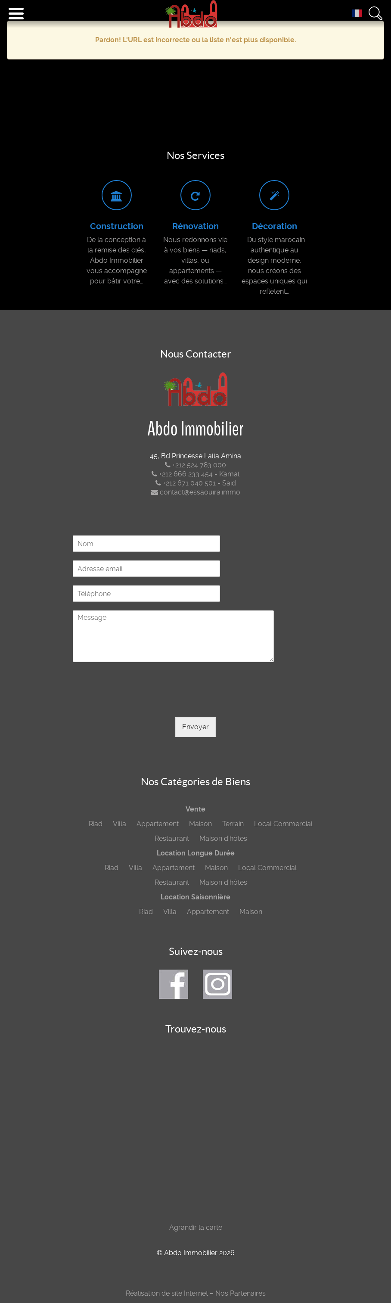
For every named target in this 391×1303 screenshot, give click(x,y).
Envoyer (195, 727)
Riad (95, 824)
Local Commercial (283, 824)
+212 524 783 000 (195, 465)
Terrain (233, 824)
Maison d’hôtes (223, 838)
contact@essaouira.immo (195, 492)
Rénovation (195, 226)
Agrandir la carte (195, 1227)
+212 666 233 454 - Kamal (195, 474)
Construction (116, 226)
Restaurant (172, 838)
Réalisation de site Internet (167, 1293)
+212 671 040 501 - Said (195, 483)
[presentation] (138, 703)
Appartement (158, 824)
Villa (119, 824)
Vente (195, 809)
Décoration (274, 226)
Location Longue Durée (196, 853)
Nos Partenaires (240, 1293)
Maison (200, 824)
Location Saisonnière (195, 897)
